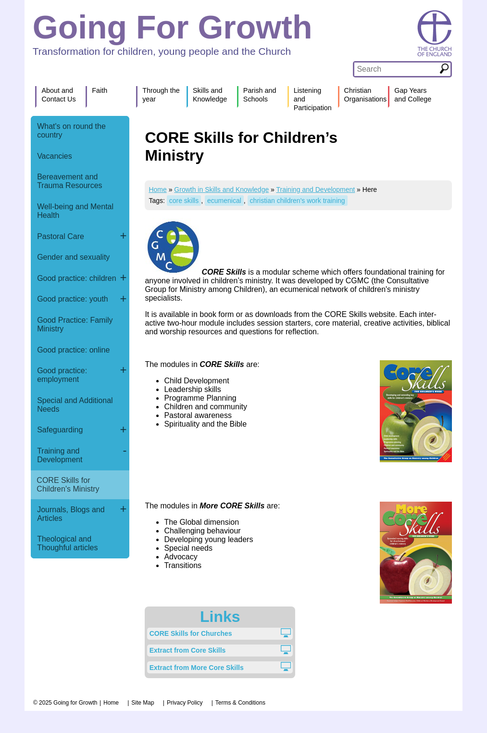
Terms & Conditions (240, 702)
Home (157, 189)
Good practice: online (73, 350)
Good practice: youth (72, 299)
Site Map (142, 702)
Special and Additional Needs (74, 404)
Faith (99, 90)
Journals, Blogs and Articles (71, 514)
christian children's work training (297, 200)
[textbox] (395, 69)
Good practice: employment (62, 374)
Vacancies (54, 156)
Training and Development (59, 455)
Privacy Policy (185, 702)
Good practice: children (76, 278)
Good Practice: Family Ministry (74, 324)
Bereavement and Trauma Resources (69, 181)
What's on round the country (71, 130)
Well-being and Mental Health (75, 210)
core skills (184, 200)
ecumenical (224, 200)
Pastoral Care (60, 236)
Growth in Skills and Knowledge (221, 189)
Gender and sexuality (73, 257)
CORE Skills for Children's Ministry (68, 484)
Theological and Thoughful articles (67, 543)
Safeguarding (60, 430)
